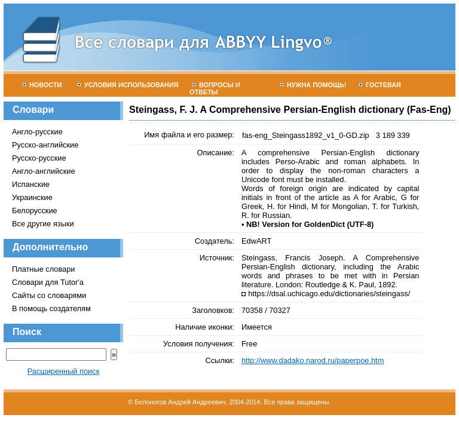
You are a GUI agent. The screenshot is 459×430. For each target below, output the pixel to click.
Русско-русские (39, 157)
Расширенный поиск (63, 371)
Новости (42, 84)
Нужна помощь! (313, 84)
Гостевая (380, 84)
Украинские (32, 197)
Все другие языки (43, 223)
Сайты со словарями (49, 295)
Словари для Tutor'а (48, 282)
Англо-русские (37, 131)
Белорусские (34, 210)
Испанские (31, 184)
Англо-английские (43, 171)
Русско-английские (45, 144)
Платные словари (43, 269)
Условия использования (128, 84)
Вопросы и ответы (214, 88)
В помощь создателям (51, 308)
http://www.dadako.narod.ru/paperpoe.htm (312, 360)
